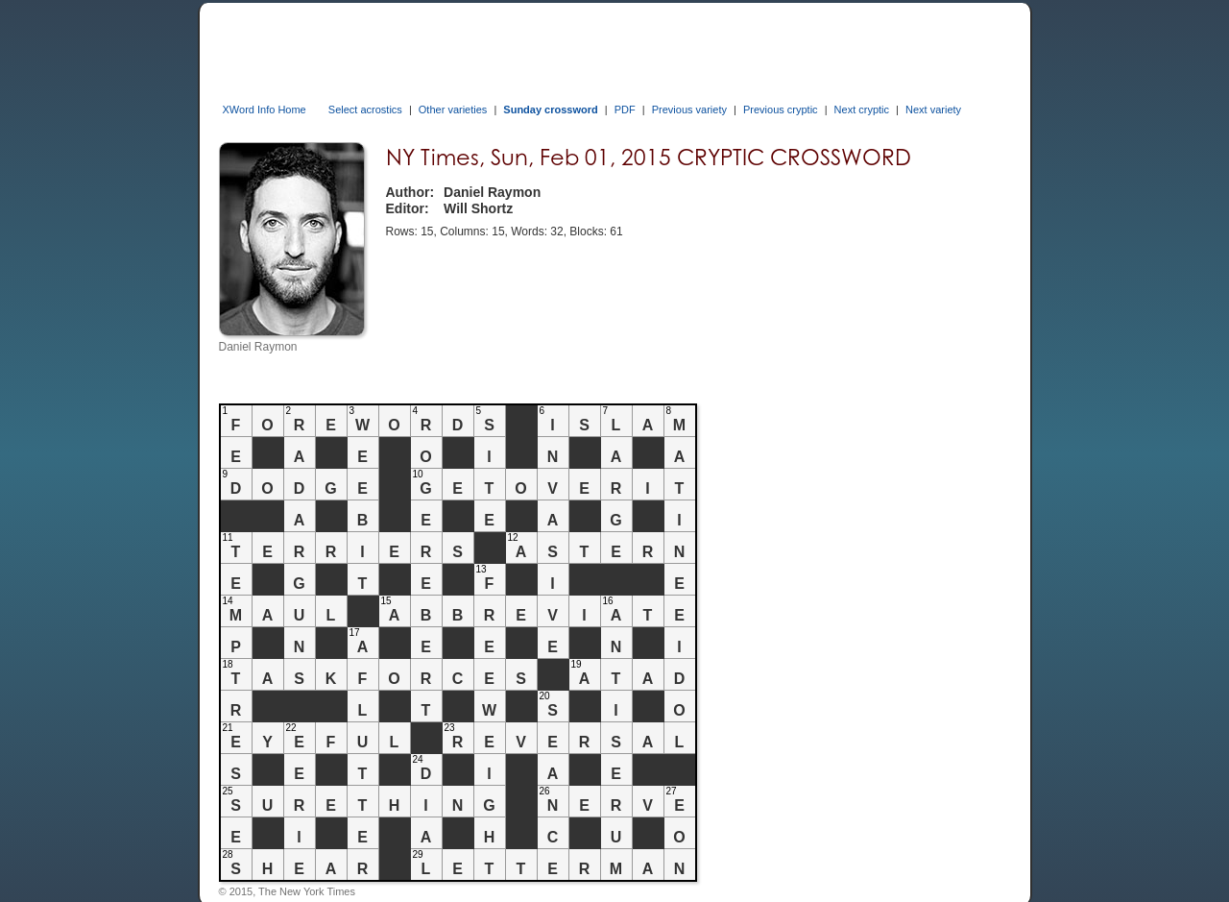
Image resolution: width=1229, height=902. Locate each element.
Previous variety (689, 109)
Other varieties (453, 109)
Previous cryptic (780, 109)
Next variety (933, 109)
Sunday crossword (550, 109)
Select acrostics (365, 109)
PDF (625, 109)
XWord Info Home (264, 109)
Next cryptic (861, 109)
